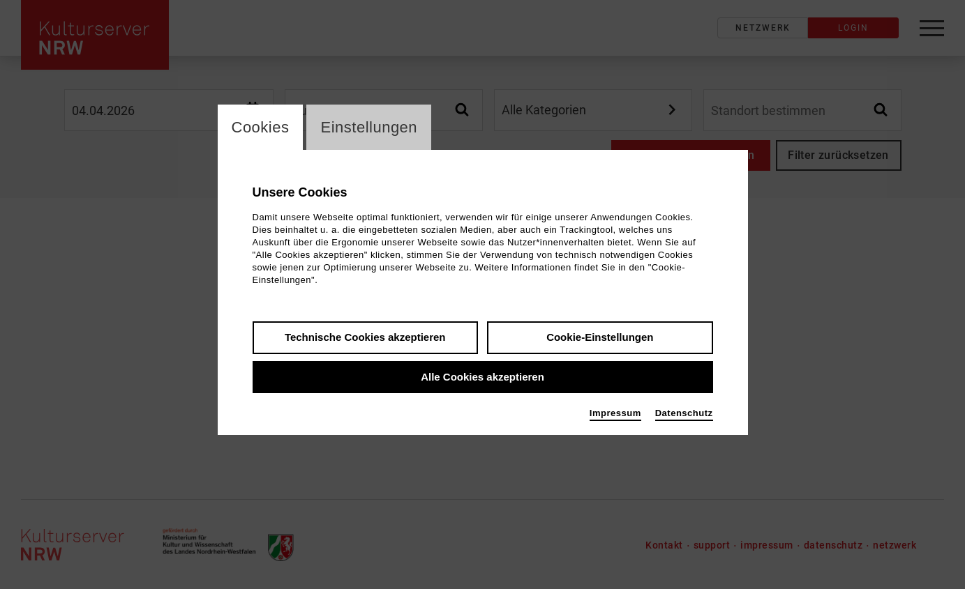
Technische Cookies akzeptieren (365, 337)
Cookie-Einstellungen (599, 337)
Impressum (615, 413)
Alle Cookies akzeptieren (482, 377)
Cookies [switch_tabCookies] (261, 127)
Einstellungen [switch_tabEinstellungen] (368, 127)
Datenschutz (684, 413)
